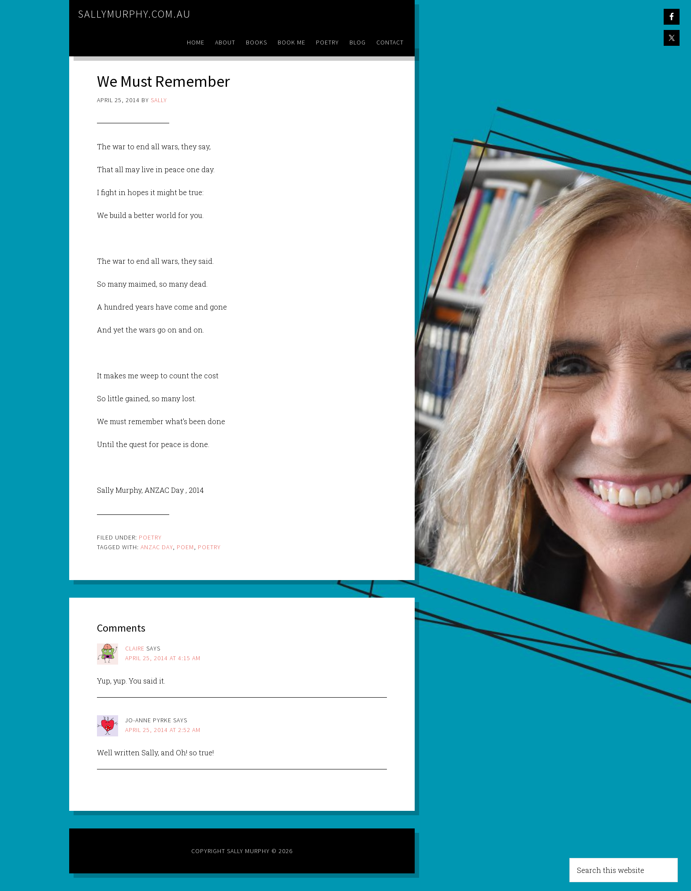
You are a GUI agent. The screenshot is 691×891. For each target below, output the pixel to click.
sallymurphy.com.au (134, 14)
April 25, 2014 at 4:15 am (163, 658)
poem (185, 547)
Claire (135, 648)
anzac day (157, 547)
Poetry (150, 537)
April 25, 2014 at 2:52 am (163, 730)
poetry (209, 547)
